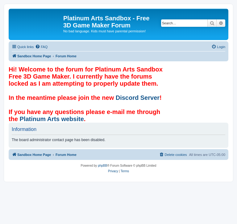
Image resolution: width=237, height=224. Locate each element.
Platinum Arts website (52, 119)
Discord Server (138, 97)
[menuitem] (41, 47)
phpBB (102, 165)
